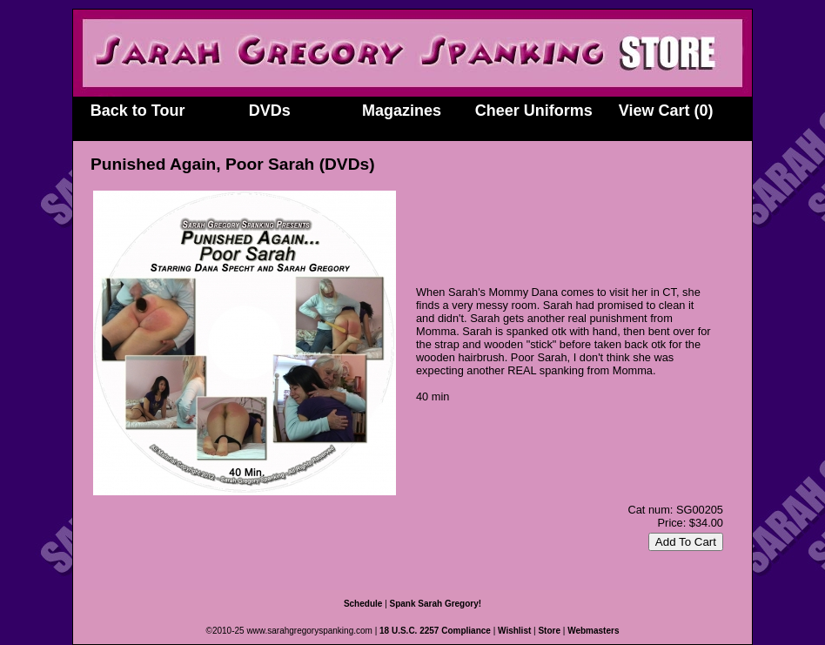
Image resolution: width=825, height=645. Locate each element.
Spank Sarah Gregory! (436, 603)
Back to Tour (138, 110)
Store (549, 630)
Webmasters (593, 630)
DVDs (270, 110)
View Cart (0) (666, 110)
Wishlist (514, 630)
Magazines (401, 110)
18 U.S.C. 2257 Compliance (435, 630)
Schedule (363, 603)
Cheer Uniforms (534, 110)
